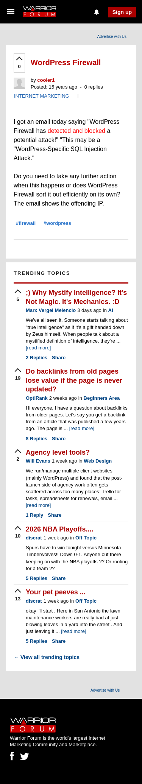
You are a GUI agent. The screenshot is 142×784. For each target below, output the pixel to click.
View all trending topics (47, 657)
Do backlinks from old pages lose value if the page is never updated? (74, 380)
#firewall (26, 223)
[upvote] (19, 63)
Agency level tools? (58, 452)
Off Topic (86, 538)
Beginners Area (102, 398)
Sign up (122, 12)
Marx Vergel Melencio (51, 310)
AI (110, 310)
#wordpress (57, 223)
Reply (34, 515)
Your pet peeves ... (56, 592)
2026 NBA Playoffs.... (59, 529)
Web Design (98, 461)
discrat (34, 538)
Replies (36, 357)
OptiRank (37, 398)
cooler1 (46, 80)
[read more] (38, 348)
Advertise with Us (111, 36)
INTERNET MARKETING (41, 96)
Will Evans (38, 461)
